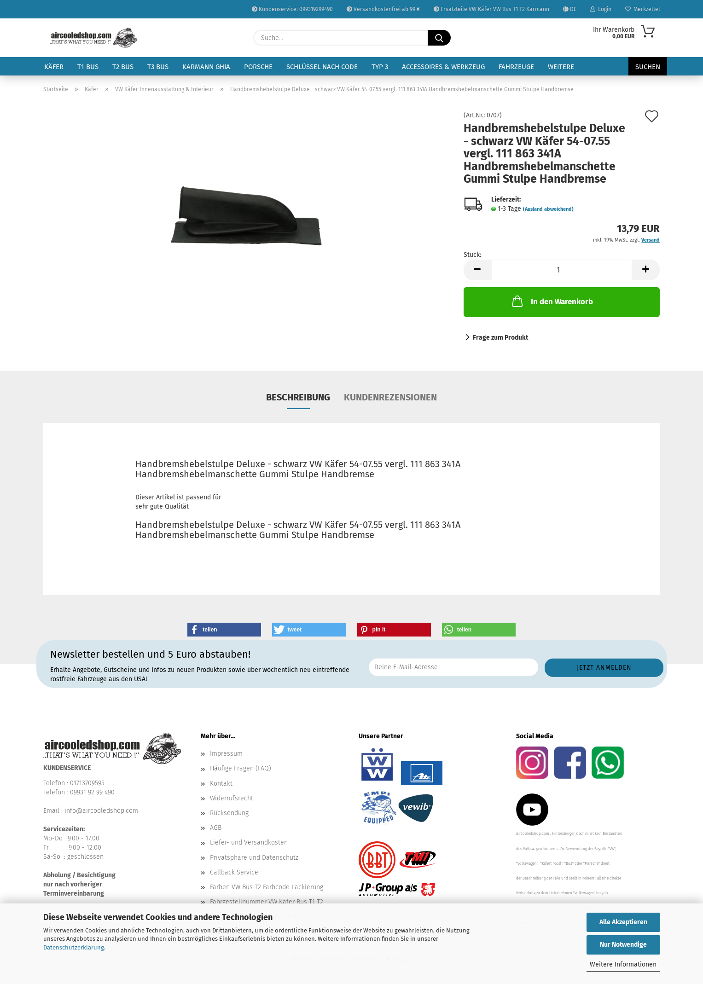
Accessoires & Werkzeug (443, 67)
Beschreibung (298, 397)
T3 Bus (157, 67)
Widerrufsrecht (231, 798)
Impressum (226, 754)
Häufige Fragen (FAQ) (240, 768)
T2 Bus (123, 67)
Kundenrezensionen (390, 397)
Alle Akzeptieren (623, 922)
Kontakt (221, 783)
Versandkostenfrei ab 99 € (383, 9)
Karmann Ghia (206, 67)
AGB (215, 828)
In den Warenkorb (551, 301)
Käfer (54, 67)
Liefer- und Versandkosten (249, 842)
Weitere (561, 67)
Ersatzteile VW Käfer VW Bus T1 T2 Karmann (491, 9)
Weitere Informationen (623, 964)
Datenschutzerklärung (73, 947)
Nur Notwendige (623, 945)
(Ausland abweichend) (548, 209)
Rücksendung (229, 813)
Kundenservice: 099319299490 (292, 9)
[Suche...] (439, 38)
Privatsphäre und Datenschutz (254, 858)
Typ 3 (380, 67)
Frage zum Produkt (500, 338)
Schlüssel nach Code (322, 67)
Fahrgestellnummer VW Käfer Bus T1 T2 (266, 902)
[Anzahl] (562, 270)
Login (600, 9)
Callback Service (234, 872)
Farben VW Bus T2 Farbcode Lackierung (266, 887)
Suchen (647, 67)
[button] (477, 270)
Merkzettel (642, 9)
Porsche (258, 67)
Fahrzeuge (516, 67)
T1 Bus (88, 67)
